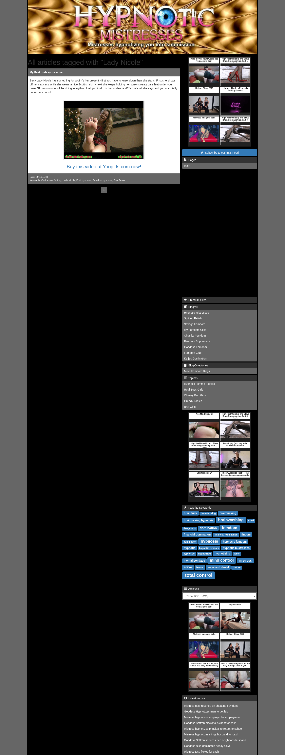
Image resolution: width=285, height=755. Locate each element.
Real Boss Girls (193, 389)
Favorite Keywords (197, 507)
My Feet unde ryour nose (46, 72)
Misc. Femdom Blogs (197, 371)
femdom (229, 528)
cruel (251, 520)
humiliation (189, 541)
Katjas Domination (195, 358)
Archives (191, 588)
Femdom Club (192, 352)
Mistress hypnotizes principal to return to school (213, 728)
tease (199, 567)
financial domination (197, 534)
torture (236, 567)
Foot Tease (119, 180)
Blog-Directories (196, 365)
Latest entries (194, 698)
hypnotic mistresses (236, 548)
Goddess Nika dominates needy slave (207, 745)
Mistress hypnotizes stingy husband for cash (211, 734)
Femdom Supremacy (197, 341)
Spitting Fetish (193, 318)
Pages (190, 160)
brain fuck (190, 513)
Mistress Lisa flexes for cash (201, 751)
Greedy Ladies (193, 401)
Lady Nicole (69, 180)
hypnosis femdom (235, 541)
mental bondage (194, 560)
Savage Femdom (194, 324)
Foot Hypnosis (83, 180)
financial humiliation (226, 534)
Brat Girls (190, 406)
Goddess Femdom (195, 347)
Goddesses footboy (51, 180)
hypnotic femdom (209, 548)
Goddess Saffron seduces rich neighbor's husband (215, 740)
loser (237, 553)
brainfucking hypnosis (198, 520)
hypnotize (189, 553)
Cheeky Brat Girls (195, 395)
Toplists (191, 378)
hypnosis (209, 541)
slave (188, 567)
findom (246, 534)
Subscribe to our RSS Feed (220, 152)
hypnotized (204, 553)
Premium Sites (195, 300)
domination (208, 528)
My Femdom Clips (195, 329)
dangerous (189, 528)
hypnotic (189, 548)
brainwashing (231, 520)
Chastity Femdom (195, 335)
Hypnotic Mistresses (196, 312)
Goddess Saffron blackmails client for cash (210, 723)
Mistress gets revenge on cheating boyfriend (211, 705)
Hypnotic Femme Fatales (199, 383)
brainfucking (228, 513)
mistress (245, 560)
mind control (222, 560)
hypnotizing (222, 553)
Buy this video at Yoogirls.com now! (104, 166)
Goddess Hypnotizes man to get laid (206, 711)
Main (187, 165)
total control (198, 575)
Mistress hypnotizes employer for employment (212, 717)
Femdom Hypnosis (102, 180)
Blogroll (191, 306)
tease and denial (218, 567)
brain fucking (208, 513)
